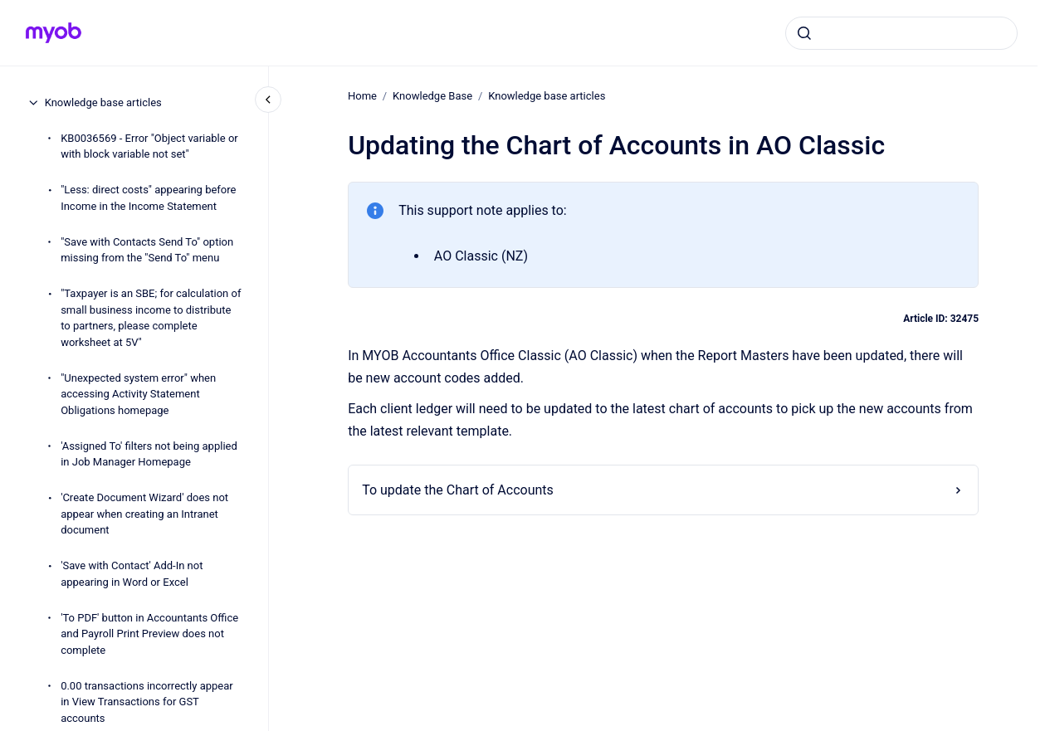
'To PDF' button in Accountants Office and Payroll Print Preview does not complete (149, 634)
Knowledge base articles (103, 102)
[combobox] (901, 33)
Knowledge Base (432, 96)
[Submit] (804, 33)
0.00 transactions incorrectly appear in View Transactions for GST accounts (147, 702)
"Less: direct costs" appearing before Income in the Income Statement (148, 197)
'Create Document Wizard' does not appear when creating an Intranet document (144, 513)
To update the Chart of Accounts (458, 490)
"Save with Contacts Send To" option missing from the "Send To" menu (147, 250)
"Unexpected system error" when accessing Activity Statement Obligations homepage (138, 394)
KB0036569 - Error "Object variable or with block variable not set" (149, 146)
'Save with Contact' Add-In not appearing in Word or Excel (132, 573)
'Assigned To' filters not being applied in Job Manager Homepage (149, 454)
